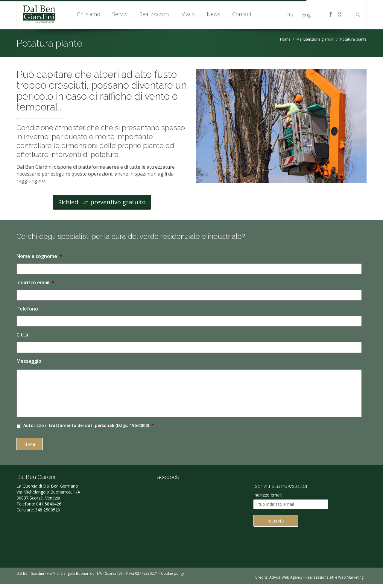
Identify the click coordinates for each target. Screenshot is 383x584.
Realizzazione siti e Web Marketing (335, 577)
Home (285, 39)
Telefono (27, 309)
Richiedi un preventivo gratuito (102, 202)
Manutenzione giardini (315, 39)
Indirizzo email (35, 282)
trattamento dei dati (71, 425)
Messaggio (28, 361)
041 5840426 (48, 504)
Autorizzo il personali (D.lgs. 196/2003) (88, 425)
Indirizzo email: (267, 495)
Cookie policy (172, 573)
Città (22, 335)
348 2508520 (47, 510)
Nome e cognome (39, 256)
